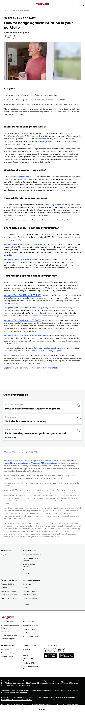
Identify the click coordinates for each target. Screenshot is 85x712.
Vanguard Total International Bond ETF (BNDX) (26, 307)
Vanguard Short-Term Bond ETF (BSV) (21, 259)
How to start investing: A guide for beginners (32, 408)
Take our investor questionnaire (48, 348)
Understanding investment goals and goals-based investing (35, 435)
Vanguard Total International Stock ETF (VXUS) (26, 335)
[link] (6, 37)
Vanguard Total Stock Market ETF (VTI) (22, 320)
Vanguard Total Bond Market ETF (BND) (22, 295)
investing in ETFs (53, 204)
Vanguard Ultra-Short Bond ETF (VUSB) (22, 244)
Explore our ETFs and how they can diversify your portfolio (31, 367)
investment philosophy (18, 176)
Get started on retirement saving (25, 421)
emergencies (46, 141)
